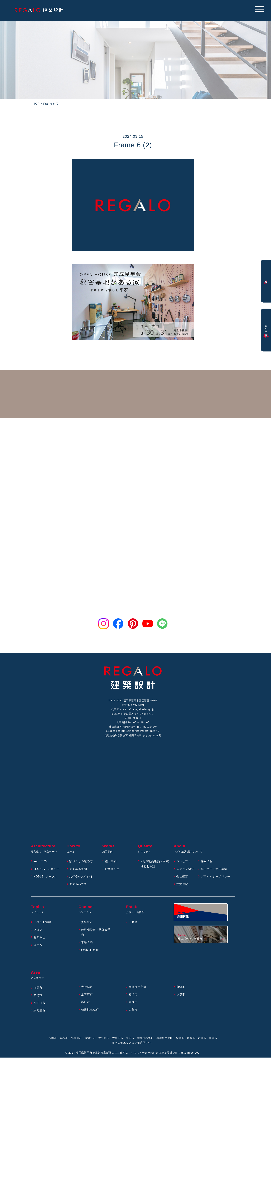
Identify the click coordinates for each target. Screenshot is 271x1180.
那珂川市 (39, 1003)
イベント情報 (42, 922)
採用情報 (207, 862)
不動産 (133, 922)
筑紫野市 (39, 1011)
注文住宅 (182, 885)
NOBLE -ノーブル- (46, 877)
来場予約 (87, 942)
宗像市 (133, 1002)
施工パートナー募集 (214, 869)
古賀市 (133, 1010)
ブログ (38, 930)
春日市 (85, 1002)
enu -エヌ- (41, 862)
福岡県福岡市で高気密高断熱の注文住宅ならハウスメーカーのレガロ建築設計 (124, 1053)
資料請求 (87, 922)
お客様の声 (112, 869)
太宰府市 (87, 995)
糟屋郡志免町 (90, 1010)
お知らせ (39, 938)
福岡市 (38, 988)
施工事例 (111, 862)
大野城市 (87, 987)
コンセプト (183, 862)
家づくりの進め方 (81, 862)
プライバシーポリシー (215, 877)
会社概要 (182, 877)
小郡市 (180, 995)
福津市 (133, 995)
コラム (38, 945)
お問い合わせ (90, 950)
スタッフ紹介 (185, 869)
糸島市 (38, 996)
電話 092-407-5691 (132, 705)
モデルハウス (78, 885)
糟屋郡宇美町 (137, 987)
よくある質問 (78, 869)
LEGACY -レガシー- (47, 869)
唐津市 (180, 987)
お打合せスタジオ (81, 877)
